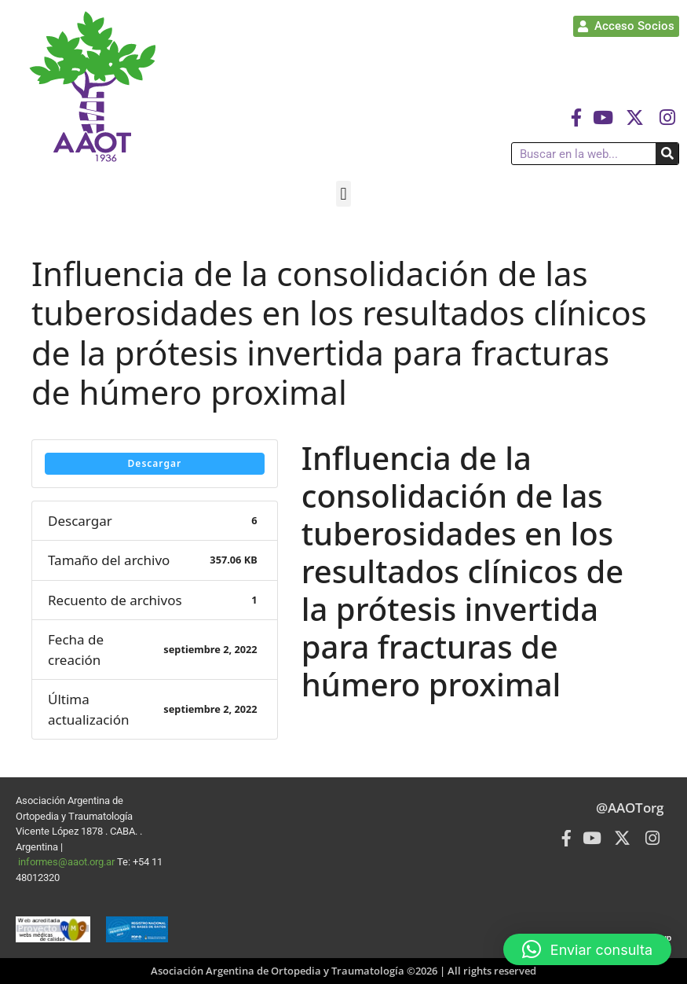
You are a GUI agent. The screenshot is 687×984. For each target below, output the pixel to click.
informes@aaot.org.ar (67, 862)
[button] (343, 194)
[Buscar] (667, 153)
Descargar (155, 463)
